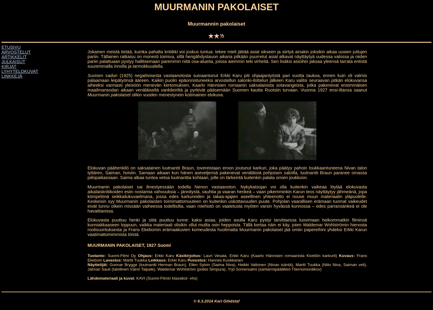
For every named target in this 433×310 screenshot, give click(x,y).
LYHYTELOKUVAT (20, 71)
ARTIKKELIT (14, 56)
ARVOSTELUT (16, 52)
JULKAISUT (13, 61)
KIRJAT (9, 66)
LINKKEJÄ (12, 76)
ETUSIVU (11, 47)
